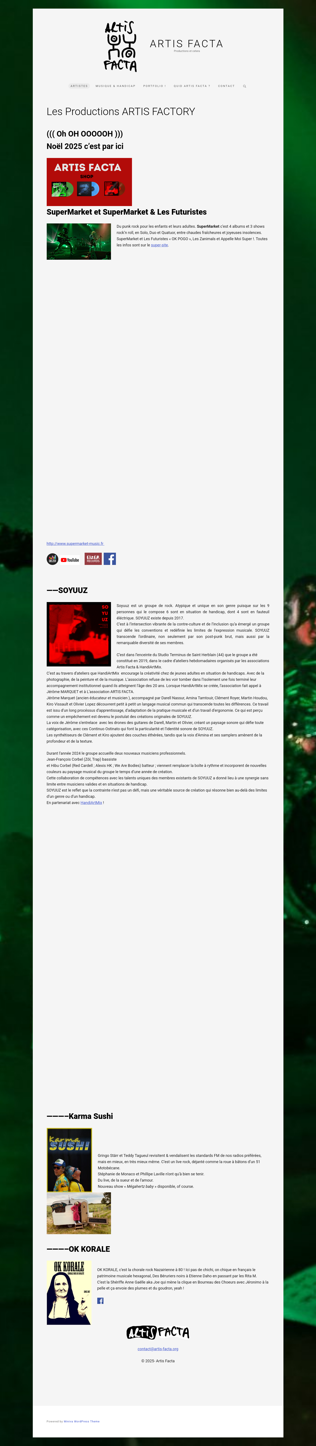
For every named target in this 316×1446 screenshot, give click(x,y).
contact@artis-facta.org (158, 1349)
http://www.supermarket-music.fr (76, 543)
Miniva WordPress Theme (82, 1421)
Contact (226, 86)
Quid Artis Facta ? (192, 86)
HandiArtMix (91, 802)
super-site (159, 245)
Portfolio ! (154, 86)
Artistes (79, 86)
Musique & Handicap (116, 86)
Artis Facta (187, 44)
